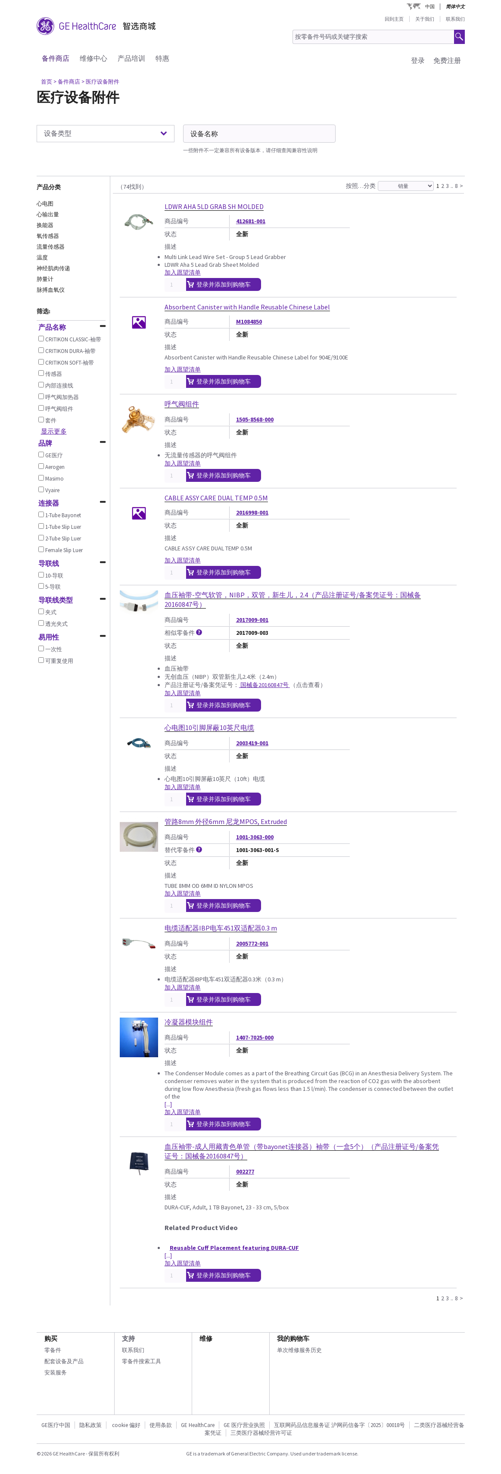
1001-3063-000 (255, 837)
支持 (128, 1338)
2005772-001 (252, 943)
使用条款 (160, 1425)
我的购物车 (293, 1338)
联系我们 (455, 19)
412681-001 (250, 221)
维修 (205, 1338)
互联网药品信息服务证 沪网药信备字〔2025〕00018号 (339, 1425)
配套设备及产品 (64, 1361)
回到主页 (394, 19)
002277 (245, 1171)
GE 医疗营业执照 (244, 1425)
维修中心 (93, 58)
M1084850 (249, 321)
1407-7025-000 (255, 1037)
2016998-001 (252, 512)
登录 (418, 60)
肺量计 (45, 279)
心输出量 (48, 214)
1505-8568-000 (255, 419)
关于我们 (424, 19)
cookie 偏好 (126, 1425)
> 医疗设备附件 (100, 81)
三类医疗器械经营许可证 (261, 1433)
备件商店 (55, 58)
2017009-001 (252, 620)
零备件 (52, 1350)
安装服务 (55, 1372)
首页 (46, 81)
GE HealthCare (198, 1425)
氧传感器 (48, 236)
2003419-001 (252, 743)
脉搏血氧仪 (51, 290)
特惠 (162, 58)
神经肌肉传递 (53, 268)
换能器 (45, 225)
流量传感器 (51, 247)
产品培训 (131, 58)
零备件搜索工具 (141, 1361)
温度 (42, 257)
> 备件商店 (66, 81)
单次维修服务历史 (299, 1350)
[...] (168, 1104)
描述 (171, 246)
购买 (50, 1338)
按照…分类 (361, 186)
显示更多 (54, 431)
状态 (171, 234)
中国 (430, 6)
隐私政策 (90, 1425)
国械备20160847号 (264, 685)
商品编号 (177, 221)
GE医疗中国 (55, 1425)
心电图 (45, 203)
